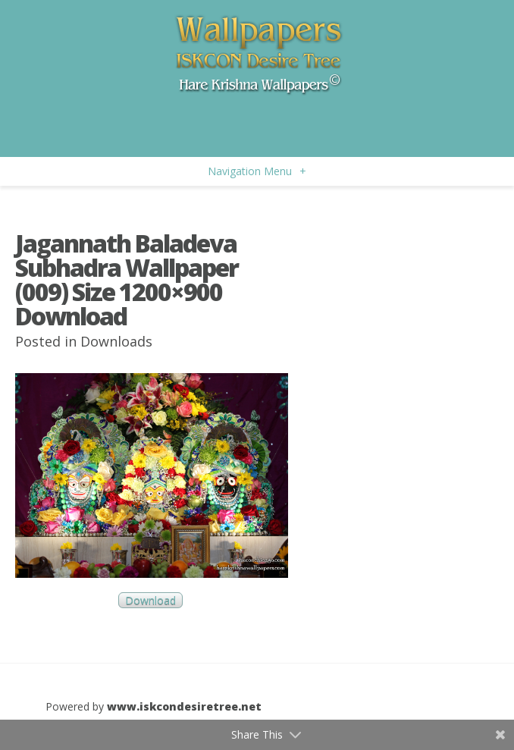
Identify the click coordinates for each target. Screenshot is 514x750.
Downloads (116, 341)
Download (150, 600)
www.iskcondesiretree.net (184, 706)
